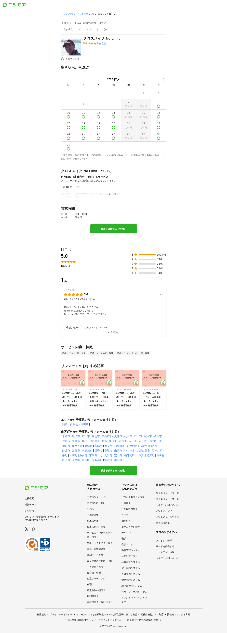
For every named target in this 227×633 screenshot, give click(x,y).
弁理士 (124, 515)
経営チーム (30, 504)
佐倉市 (66, 441)
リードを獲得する (165, 546)
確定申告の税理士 (96, 590)
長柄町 (76, 460)
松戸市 (128, 436)
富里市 (76, 450)
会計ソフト (127, 544)
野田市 (138, 436)
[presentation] (68, 29)
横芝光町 (129, 455)
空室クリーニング (96, 578)
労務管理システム (130, 580)
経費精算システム (130, 562)
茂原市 (148, 436)
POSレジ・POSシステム (134, 591)
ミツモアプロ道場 (165, 552)
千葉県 (84, 14)
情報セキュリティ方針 (178, 614)
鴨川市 (66, 445)
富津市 (98, 445)
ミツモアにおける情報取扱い (91, 614)
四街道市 (119, 445)
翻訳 (123, 538)
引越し (90, 509)
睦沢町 (151, 455)
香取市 (108, 450)
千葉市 (66, 436)
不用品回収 (93, 515)
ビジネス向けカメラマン (134, 497)
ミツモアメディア (165, 511)
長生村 (160, 455)
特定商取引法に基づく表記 (123, 614)
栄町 (64, 455)
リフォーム (74, 14)
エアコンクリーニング (98, 497)
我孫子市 (156, 441)
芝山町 (118, 455)
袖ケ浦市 (132, 445)
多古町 (83, 455)
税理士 (90, 584)
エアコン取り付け (96, 503)
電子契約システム (130, 568)
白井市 (66, 450)
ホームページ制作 (130, 526)
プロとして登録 (164, 540)
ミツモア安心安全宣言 (167, 516)
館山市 (106, 436)
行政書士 (126, 503)
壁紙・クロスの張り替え (99, 543)
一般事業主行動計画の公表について (143, 620)
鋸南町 (118, 460)
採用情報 (29, 510)
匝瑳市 (98, 450)
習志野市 (94, 441)
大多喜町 (97, 460)
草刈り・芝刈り (95, 555)
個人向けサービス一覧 (167, 493)
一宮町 (141, 455)
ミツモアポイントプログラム (106, 620)
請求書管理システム (131, 585)
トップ (64, 14)
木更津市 (117, 436)
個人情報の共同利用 (77, 620)
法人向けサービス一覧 (167, 499)
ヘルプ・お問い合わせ (167, 505)
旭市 (84, 441)
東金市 (76, 441)
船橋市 (96, 436)
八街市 (143, 445)
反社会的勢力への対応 (152, 614)
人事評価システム (130, 574)
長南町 (86, 460)
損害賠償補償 (163, 522)
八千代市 (144, 441)
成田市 (158, 436)
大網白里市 (143, 450)
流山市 (133, 441)
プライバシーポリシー (61, 614)
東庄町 (93, 455)
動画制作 (126, 520)
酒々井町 (157, 450)
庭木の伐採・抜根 (96, 526)
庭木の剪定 (93, 520)
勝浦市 (113, 441)
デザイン (126, 532)
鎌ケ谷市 (77, 445)
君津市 (89, 445)
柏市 (92, 14)
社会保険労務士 (129, 509)
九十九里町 (105, 455)
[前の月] (63, 79)
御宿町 (108, 460)
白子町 (66, 460)
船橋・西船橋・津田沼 (75, 424)
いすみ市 (129, 450)
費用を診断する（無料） (113, 228)
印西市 (153, 445)
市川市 (86, 436)
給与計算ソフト (129, 556)
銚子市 (76, 436)
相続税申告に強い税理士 (99, 602)
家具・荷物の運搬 (96, 549)
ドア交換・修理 (95, 566)
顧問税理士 (93, 596)
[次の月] (163, 79)
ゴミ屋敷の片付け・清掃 (99, 560)
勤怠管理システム (130, 550)
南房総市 (87, 450)
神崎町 (73, 455)
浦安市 (108, 445)
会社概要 (29, 498)
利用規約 (41, 614)
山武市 (118, 450)
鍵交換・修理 (94, 572)
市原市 (123, 441)
